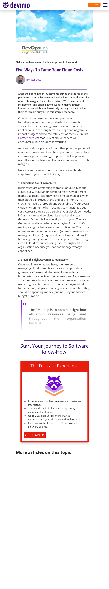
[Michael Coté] (21, 79)
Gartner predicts (28, 138)
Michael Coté (33, 79)
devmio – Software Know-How (16, 5)
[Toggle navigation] (17, 5)
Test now (94, 4)
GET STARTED (34, 435)
